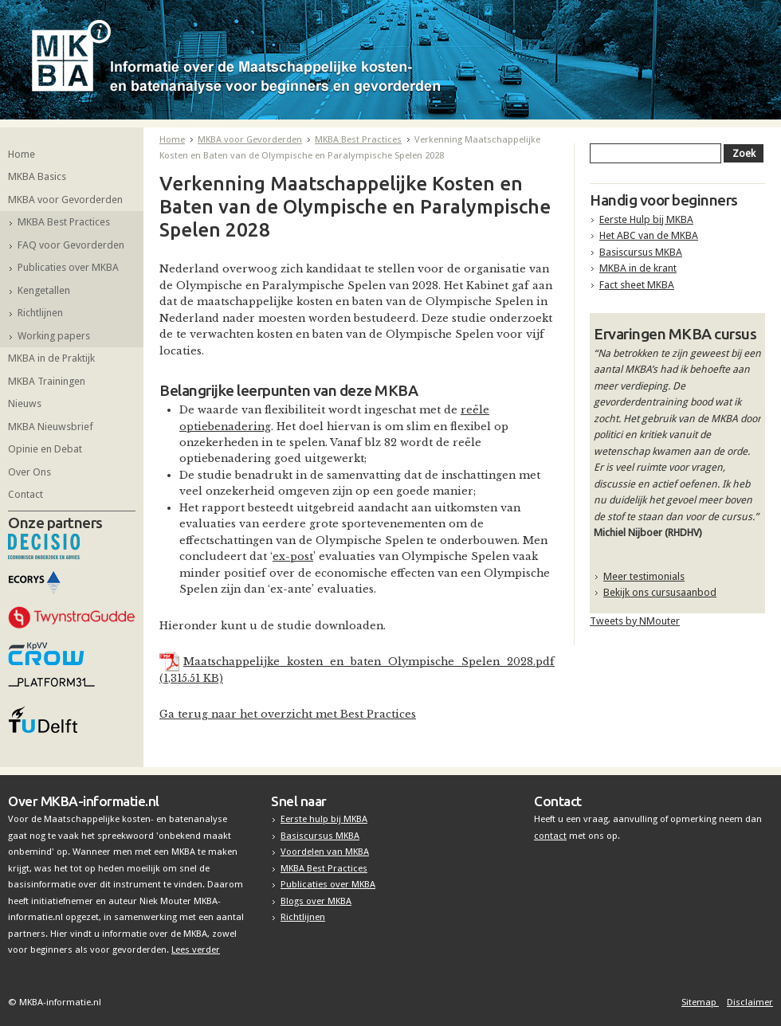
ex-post (293, 556)
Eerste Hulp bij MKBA (646, 219)
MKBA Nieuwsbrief (50, 427)
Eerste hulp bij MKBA (324, 818)
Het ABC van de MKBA (648, 235)
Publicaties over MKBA (68, 267)
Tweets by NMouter (635, 621)
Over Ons (29, 472)
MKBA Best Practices (64, 222)
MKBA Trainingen (46, 381)
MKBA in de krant (638, 268)
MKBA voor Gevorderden (65, 200)
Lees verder (195, 949)
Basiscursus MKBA (640, 252)
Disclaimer (750, 1002)
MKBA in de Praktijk (51, 358)
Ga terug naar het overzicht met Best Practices (287, 714)
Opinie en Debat (45, 449)
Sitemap (700, 1002)
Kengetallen (44, 290)
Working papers (54, 336)
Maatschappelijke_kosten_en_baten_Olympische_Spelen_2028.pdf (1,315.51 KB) (357, 669)
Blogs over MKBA (316, 901)
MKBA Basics (37, 176)
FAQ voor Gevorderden (71, 245)
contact (550, 835)
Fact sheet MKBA (636, 285)
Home (21, 154)
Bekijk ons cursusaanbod (659, 592)
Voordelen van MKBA (325, 851)
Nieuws (24, 403)
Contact (25, 494)
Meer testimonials (644, 576)
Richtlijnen (40, 313)
